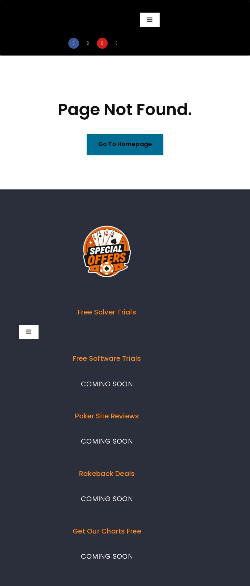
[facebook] (73, 43)
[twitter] (88, 43)
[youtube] (102, 43)
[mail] (116, 43)
